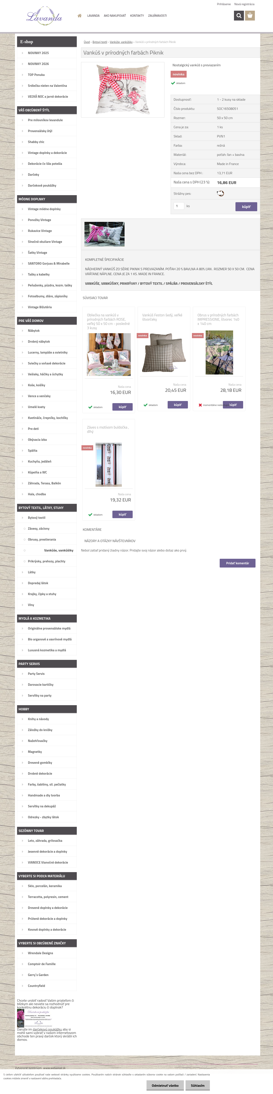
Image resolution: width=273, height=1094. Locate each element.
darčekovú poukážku (47, 1029)
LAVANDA (93, 15)
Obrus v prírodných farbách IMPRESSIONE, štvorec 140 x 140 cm (218, 319)
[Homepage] (79, 16)
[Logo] (44, 16)
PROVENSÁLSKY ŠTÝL (196, 283)
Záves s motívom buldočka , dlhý (108, 429)
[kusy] (179, 206)
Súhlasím (198, 1085)
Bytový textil (100, 42)
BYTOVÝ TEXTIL (151, 283)
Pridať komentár (237, 563)
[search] (239, 16)
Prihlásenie (224, 4)
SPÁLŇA (172, 283)
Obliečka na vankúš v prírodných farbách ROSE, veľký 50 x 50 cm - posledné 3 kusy (108, 321)
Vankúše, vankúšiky (121, 42)
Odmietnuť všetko (165, 1085)
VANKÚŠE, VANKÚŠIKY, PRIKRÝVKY (111, 283)
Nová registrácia (244, 4)
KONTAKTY (137, 15)
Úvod (87, 42)
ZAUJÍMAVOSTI (157, 15)
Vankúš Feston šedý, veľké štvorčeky (162, 317)
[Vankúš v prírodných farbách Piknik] (122, 63)
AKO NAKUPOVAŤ (115, 15)
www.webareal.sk (54, 1068)
